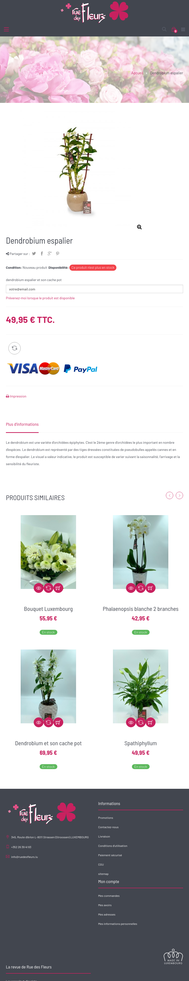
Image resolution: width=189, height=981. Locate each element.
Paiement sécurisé (110, 855)
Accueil (137, 73)
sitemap (103, 873)
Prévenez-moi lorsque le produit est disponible (40, 298)
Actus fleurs (105, 922)
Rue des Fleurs (59, 974)
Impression (17, 396)
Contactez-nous (108, 827)
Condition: (14, 267)
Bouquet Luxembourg (48, 608)
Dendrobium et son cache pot (48, 743)
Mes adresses (14, 922)
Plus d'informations (22, 424)
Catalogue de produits (86, 974)
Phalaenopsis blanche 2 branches (141, 608)
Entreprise (111, 974)
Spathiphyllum (141, 743)
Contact (150, 974)
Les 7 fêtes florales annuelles (116, 912)
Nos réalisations (131, 974)
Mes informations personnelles (25, 931)
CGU (101, 864)
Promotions (105, 817)
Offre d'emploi (107, 931)
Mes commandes (16, 903)
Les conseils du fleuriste (113, 903)
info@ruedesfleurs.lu (24, 856)
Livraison (104, 836)
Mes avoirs (12, 912)
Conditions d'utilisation (112, 845)
